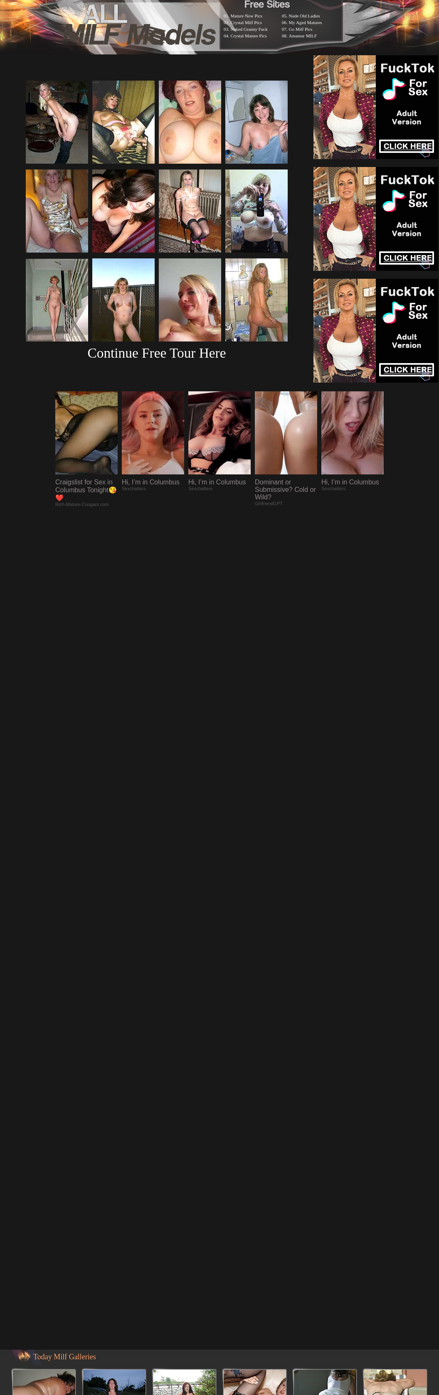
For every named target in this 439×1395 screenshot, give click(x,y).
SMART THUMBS (234, 1087)
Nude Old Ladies (304, 15)
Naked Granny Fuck (249, 29)
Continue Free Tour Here (156, 353)
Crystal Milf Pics (246, 22)
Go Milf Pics (301, 29)
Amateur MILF (303, 35)
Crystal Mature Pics (249, 35)
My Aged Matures (305, 22)
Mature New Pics (246, 15)
